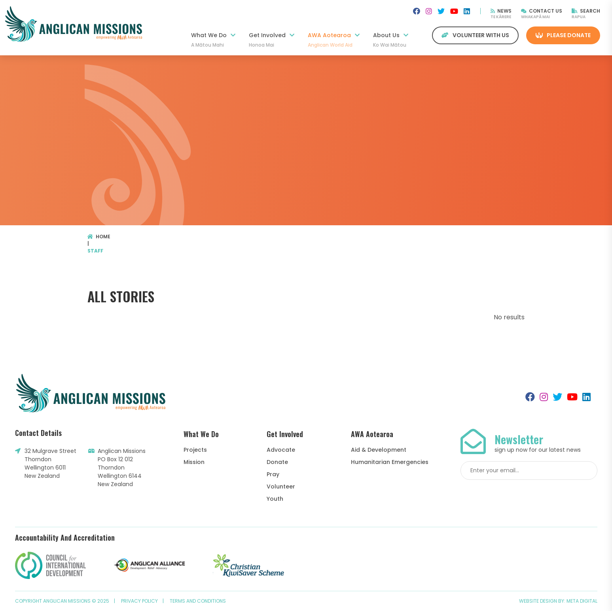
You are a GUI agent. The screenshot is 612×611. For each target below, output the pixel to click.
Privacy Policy (139, 601)
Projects (195, 450)
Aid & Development (378, 450)
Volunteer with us (475, 35)
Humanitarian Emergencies (389, 462)
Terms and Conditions (198, 601)
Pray (273, 474)
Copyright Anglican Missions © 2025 (62, 601)
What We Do (213, 40)
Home (99, 236)
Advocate (281, 450)
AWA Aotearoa (334, 40)
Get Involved (271, 40)
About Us (390, 40)
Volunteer (281, 486)
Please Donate (563, 35)
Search (586, 11)
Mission (194, 462)
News (501, 11)
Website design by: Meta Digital (558, 601)
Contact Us (541, 11)
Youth (275, 499)
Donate (277, 462)
